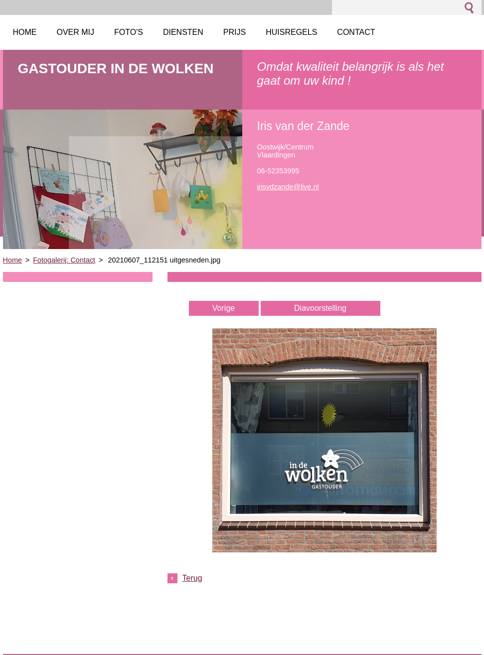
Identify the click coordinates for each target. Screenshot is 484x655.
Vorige (223, 308)
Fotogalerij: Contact (64, 260)
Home (12, 260)
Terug (192, 578)
